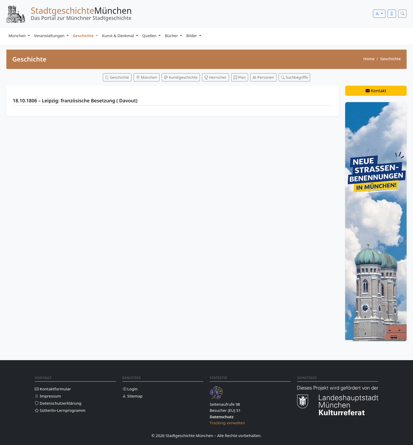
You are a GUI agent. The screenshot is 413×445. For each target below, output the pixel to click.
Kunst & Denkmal (118, 35)
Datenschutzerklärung (58, 403)
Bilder (192, 35)
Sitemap (132, 396)
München (17, 35)
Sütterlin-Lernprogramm (60, 410)
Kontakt (376, 91)
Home (368, 58)
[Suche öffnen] (402, 14)
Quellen (150, 35)
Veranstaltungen (49, 35)
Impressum (48, 396)
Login (130, 388)
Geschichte (84, 35)
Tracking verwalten (227, 422)
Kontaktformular (53, 388)
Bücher (172, 35)
